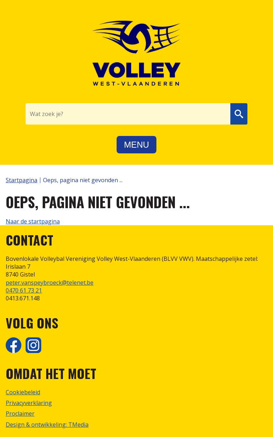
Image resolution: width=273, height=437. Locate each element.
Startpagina (21, 180)
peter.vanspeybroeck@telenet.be (49, 282)
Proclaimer (20, 413)
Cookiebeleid (23, 392)
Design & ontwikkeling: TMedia (47, 424)
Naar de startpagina (33, 221)
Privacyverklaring (29, 403)
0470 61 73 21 (24, 290)
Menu (136, 144)
